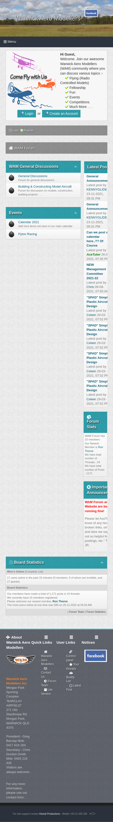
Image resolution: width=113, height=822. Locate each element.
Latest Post (73, 687)
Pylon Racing (27, 234)
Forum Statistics (96, 611)
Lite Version (47, 692)
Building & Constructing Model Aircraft (44, 186)
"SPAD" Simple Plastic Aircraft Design (98, 302)
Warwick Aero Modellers (47, 658)
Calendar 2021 (28, 222)
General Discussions (32, 176)
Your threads (72, 666)
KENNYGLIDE (97, 189)
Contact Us (46, 673)
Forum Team (76, 611)
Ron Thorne (60, 601)
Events (15, 213)
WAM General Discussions (33, 166)
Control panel (71, 656)
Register (27, 130)
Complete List (34, 571)
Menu (10, 42)
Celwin (91, 315)
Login (14, 130)
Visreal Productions (49, 813)
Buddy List (70, 677)
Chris (90, 287)
